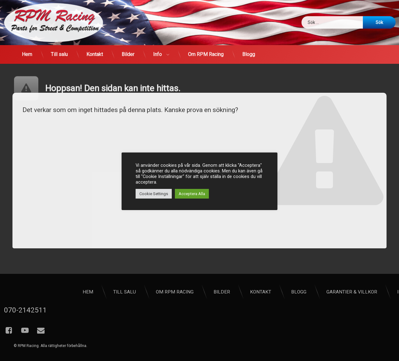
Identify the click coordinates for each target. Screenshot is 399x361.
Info (157, 54)
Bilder (128, 54)
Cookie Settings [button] (153, 193)
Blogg (248, 54)
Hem (27, 54)
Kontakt (94, 54)
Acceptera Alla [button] (192, 193)
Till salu (59, 54)
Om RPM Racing (206, 54)
